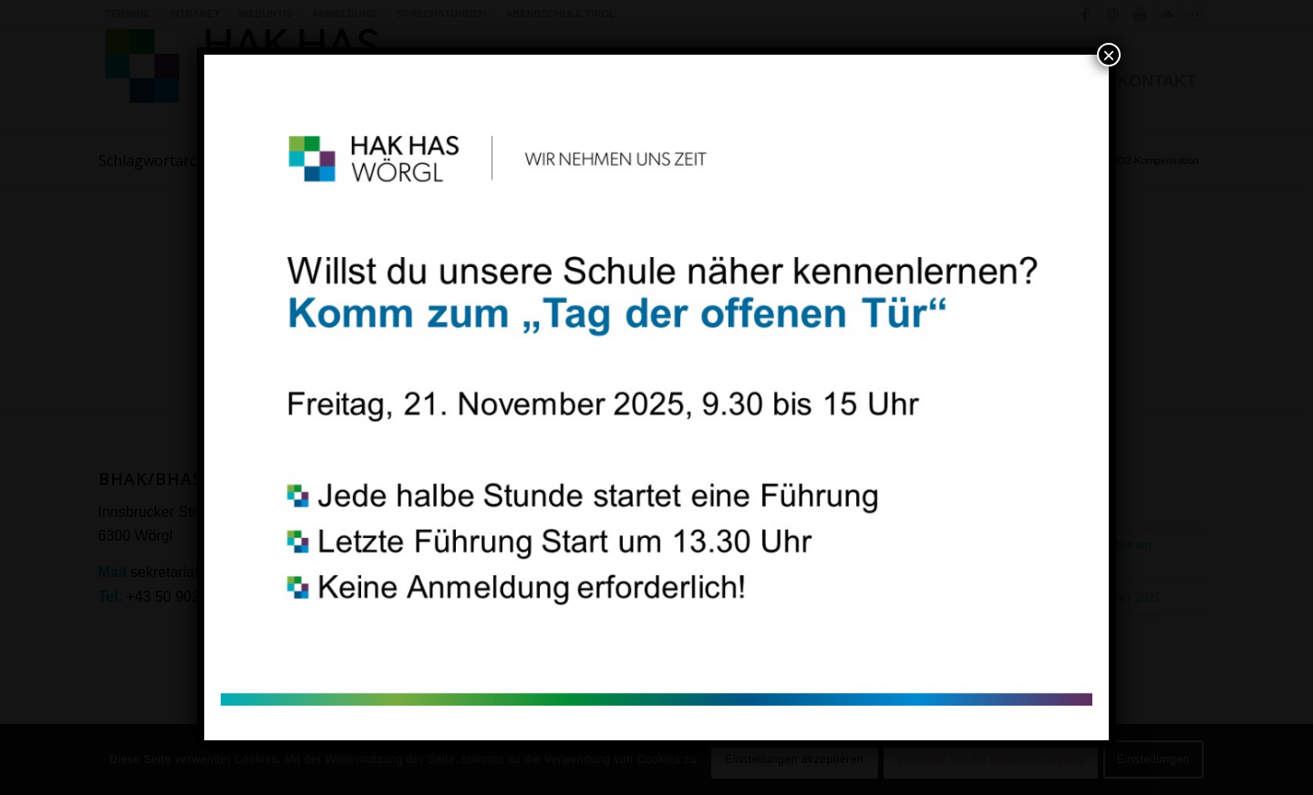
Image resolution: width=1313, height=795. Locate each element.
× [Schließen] (1108, 55)
